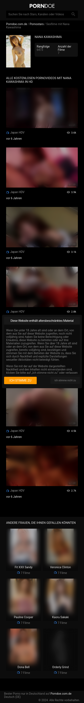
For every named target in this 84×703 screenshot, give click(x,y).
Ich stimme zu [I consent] (20, 380)
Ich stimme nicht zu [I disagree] (65, 380)
